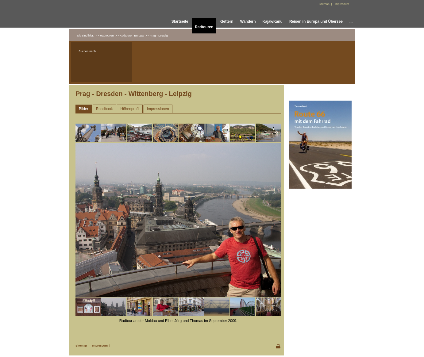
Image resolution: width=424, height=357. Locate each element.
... (351, 21)
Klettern (226, 21)
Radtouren (204, 27)
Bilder (83, 109)
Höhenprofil (129, 109)
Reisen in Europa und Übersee (316, 21)
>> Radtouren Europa (129, 35)
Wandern (248, 21)
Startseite (180, 21)
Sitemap (81, 345)
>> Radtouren (105, 35)
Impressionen (158, 109)
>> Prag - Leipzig (156, 35)
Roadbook (104, 109)
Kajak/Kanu (273, 21)
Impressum (100, 345)
